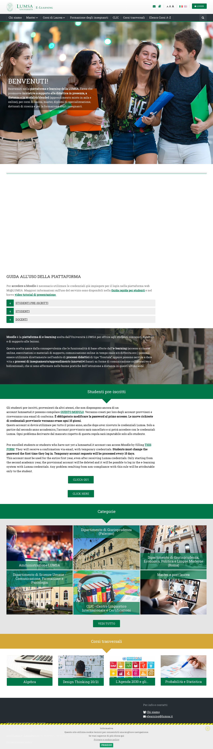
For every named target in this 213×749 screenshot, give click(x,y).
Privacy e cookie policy (106, 739)
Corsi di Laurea (52, 17)
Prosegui (106, 745)
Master (30, 17)
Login (199, 6)
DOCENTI (21, 319)
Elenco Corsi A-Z (160, 17)
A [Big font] (173, 6)
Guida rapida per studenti (128, 290)
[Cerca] (203, 18)
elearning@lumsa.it (159, 716)
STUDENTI (23, 311)
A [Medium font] (170, 6)
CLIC (116, 17)
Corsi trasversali (134, 17)
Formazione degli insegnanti (89, 17)
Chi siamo (15, 17)
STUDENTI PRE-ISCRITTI (32, 303)
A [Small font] (167, 6)
